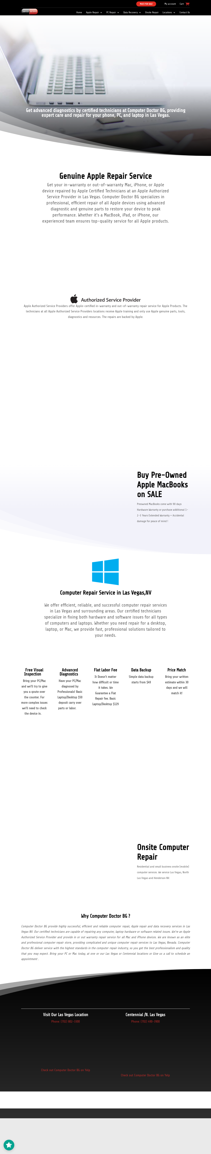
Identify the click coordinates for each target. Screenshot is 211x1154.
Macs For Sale (146, 4)
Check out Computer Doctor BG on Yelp (65, 1070)
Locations (167, 12)
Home (79, 12)
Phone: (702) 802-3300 (65, 1021)
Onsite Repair (152, 12)
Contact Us (185, 12)
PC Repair (111, 12)
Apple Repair (92, 12)
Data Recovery (130, 12)
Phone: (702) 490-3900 (145, 1021)
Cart (182, 4)
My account (170, 4)
